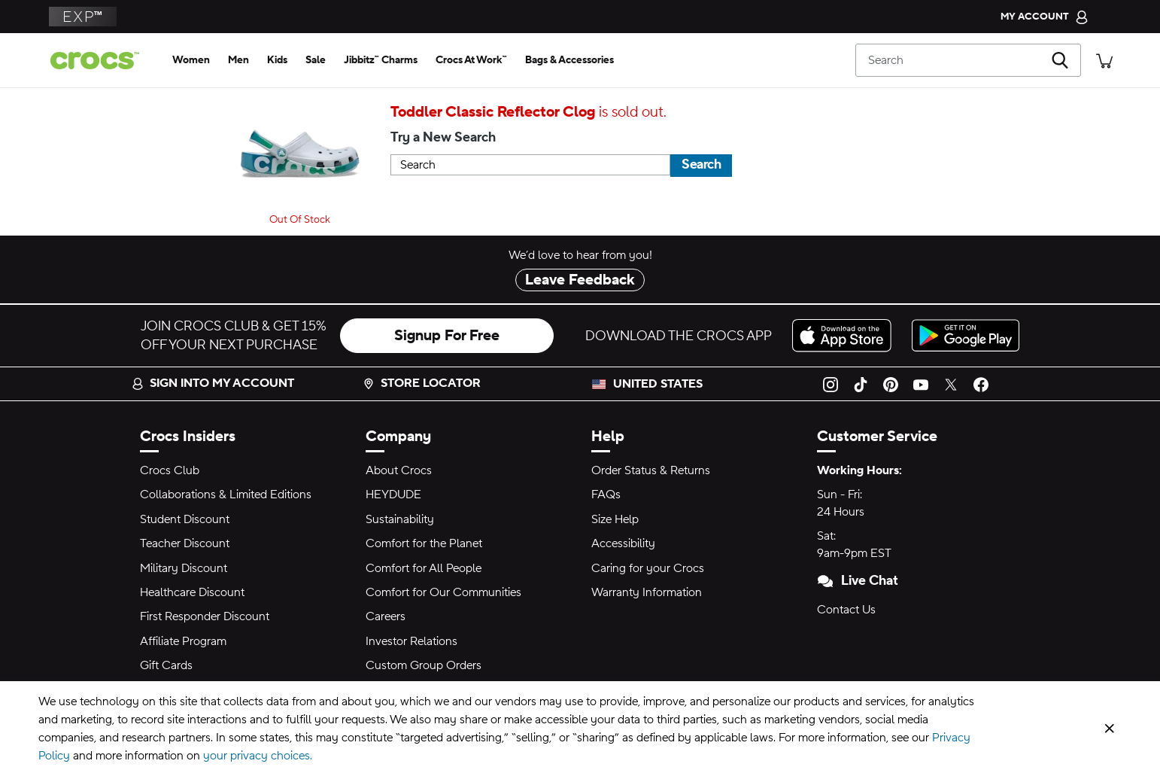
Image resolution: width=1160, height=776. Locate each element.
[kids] (277, 60)
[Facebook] (980, 383)
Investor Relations (411, 641)
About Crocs (399, 470)
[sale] (315, 60)
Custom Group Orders (423, 665)
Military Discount (183, 568)
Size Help (615, 519)
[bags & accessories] (569, 60)
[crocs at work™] (471, 60)
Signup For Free (447, 335)
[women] (191, 60)
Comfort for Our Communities (443, 592)
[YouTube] (920, 383)
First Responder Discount (204, 616)
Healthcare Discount (192, 592)
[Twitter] (950, 383)
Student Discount (184, 519)
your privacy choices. (257, 755)
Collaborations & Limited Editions (225, 494)
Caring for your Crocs (647, 568)
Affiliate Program (183, 641)
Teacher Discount (184, 543)
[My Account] (1044, 16)
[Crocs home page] (100, 60)
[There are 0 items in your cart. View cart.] (1104, 60)
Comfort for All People (423, 568)
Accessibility (623, 543)
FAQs (606, 494)
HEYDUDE (393, 494)
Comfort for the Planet (424, 543)
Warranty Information (646, 592)
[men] (238, 60)
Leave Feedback (580, 280)
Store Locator (422, 383)
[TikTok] (860, 383)
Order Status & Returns (650, 470)
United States (658, 383)
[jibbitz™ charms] (381, 60)
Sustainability (400, 519)
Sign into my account (213, 383)
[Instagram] (830, 383)
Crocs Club (169, 470)
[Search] (968, 60)
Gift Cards (166, 665)
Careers (385, 616)
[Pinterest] (890, 383)
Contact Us (846, 609)
